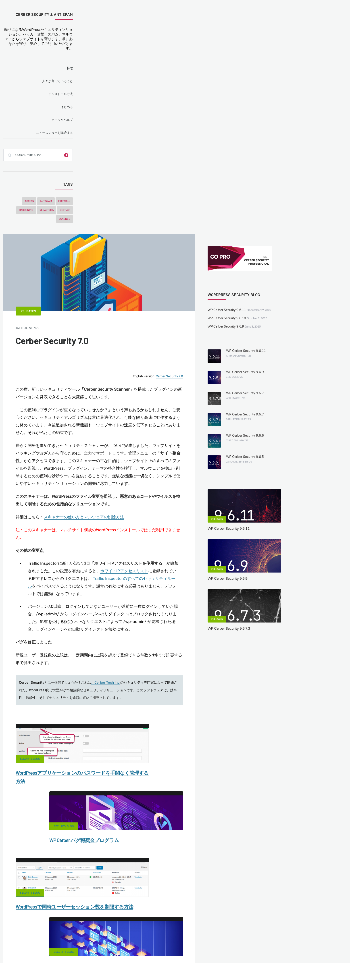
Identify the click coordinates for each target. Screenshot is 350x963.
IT (226, 948)
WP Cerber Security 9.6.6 (311, 201)
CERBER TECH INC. (30, 936)
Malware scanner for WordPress (134, 936)
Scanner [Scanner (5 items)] (67, 219)
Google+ (175, 697)
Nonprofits (309, 936)
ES (200, 948)
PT (229, 948)
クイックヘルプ (65, 120)
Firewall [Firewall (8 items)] (67, 201)
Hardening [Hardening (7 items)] (29, 210)
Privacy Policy (261, 936)
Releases (111, 94)
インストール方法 (64, 94)
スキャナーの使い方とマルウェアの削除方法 (167, 303)
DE (196, 948)
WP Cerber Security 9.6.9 (292, 92)
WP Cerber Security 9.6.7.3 (312, 159)
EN (190, 948)
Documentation (90, 936)
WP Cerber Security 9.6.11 (293, 76)
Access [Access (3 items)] (32, 201)
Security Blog (113, 550)
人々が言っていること (60, 81)
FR (206, 948)
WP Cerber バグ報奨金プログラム (215, 564)
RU (211, 948)
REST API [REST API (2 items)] (68, 210)
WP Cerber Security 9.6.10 (293, 84)
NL (216, 948)
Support (286, 936)
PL (221, 948)
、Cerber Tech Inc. (188, 474)
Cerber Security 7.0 (238, 157)
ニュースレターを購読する (57, 133)
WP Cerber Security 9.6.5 (311, 223)
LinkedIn (245, 697)
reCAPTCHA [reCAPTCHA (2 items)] (50, 210)
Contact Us (62, 936)
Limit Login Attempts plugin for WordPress (99, 948)
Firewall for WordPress (183, 936)
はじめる (70, 107)
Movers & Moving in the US (58, 943)
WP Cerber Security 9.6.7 (311, 180)
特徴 (73, 68)
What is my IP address (226, 936)
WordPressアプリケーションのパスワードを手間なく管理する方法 (133, 572)
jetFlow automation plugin (170, 948)
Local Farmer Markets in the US (108, 943)
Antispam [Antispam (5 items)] (49, 201)
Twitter (210, 697)
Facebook (139, 697)
